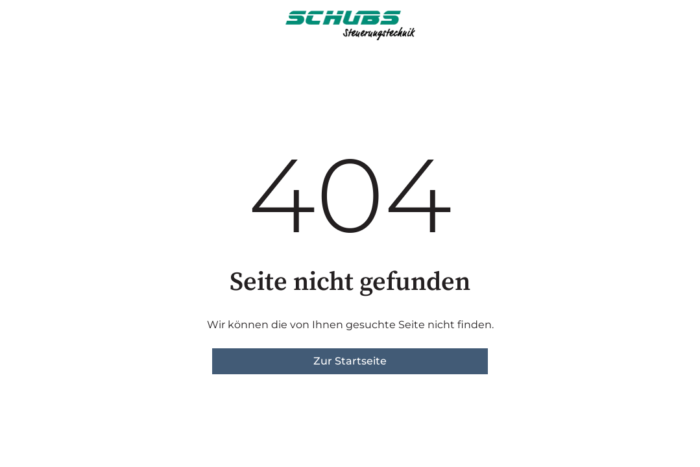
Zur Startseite (350, 361)
